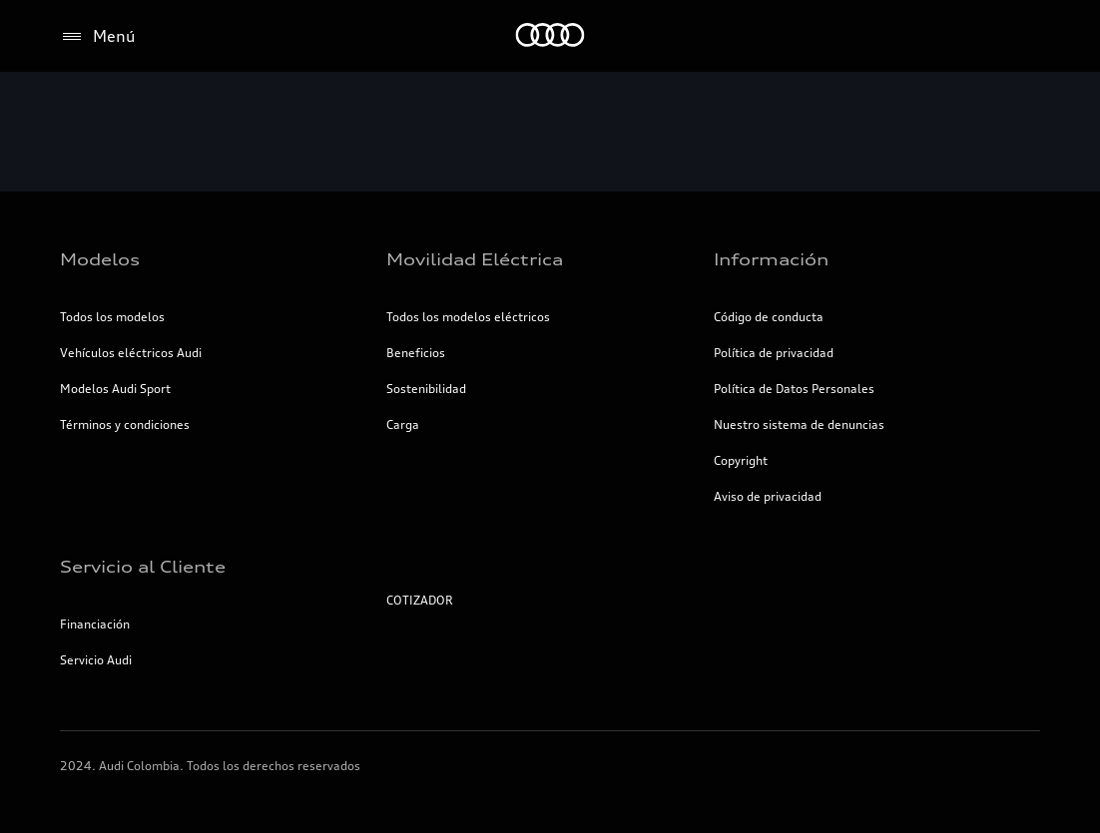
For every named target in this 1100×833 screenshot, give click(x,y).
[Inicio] (550, 36)
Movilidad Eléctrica (474, 259)
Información (771, 259)
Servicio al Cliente (143, 567)
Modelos (100, 259)
